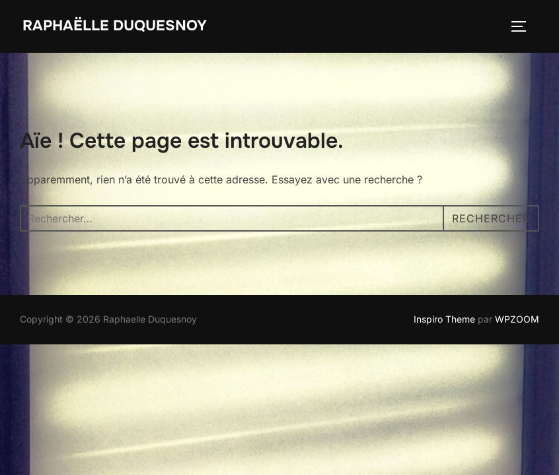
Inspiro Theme (444, 319)
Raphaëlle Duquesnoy (114, 25)
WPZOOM (517, 319)
